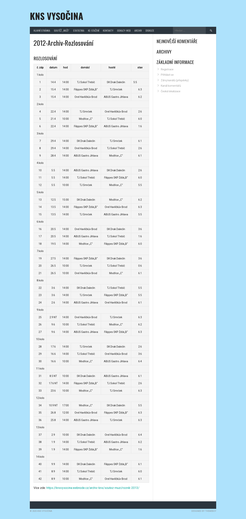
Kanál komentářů (171, 85)
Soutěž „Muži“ (61, 30)
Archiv (138, 30)
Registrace (167, 69)
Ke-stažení (93, 30)
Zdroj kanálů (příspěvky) (175, 80)
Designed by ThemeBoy (203, 511)
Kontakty (108, 30)
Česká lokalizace (170, 91)
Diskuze (150, 30)
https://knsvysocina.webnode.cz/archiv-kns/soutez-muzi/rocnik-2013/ (92, 488)
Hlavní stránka (42, 30)
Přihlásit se (167, 74)
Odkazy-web (124, 30)
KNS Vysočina (56, 16)
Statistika (78, 30)
